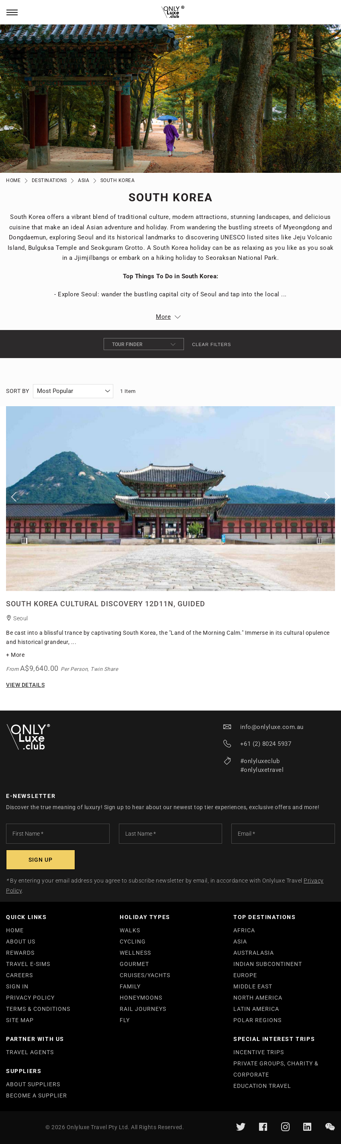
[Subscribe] (40, 860)
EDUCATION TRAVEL (262, 1086)
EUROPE (245, 975)
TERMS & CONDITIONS (38, 1009)
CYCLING (133, 941)
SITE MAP (20, 1020)
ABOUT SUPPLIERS (33, 1084)
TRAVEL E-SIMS (28, 964)
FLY (125, 1020)
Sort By (17, 391)
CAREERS (19, 975)
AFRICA (244, 930)
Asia (83, 180)
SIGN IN (17, 986)
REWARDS (20, 953)
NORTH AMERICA (257, 997)
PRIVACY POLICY (30, 997)
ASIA (240, 941)
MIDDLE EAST (252, 986)
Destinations (49, 180)
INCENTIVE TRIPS (258, 1052)
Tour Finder (144, 344)
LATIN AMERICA (256, 1009)
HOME (15, 930)
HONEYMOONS (141, 997)
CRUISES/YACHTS (145, 975)
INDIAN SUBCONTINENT (267, 964)
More (163, 316)
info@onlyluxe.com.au (272, 727)
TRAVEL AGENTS (30, 1052)
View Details (25, 685)
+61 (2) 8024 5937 (266, 743)
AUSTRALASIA (253, 953)
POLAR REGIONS (257, 1020)
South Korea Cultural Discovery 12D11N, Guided (105, 603)
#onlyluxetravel (262, 769)
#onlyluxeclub (260, 761)
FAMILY (130, 986)
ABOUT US (20, 941)
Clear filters (211, 344)
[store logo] (170, 12)
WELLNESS (135, 953)
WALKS (130, 930)
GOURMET (134, 964)
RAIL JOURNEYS (143, 1009)
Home (13, 180)
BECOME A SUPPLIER (36, 1095)
